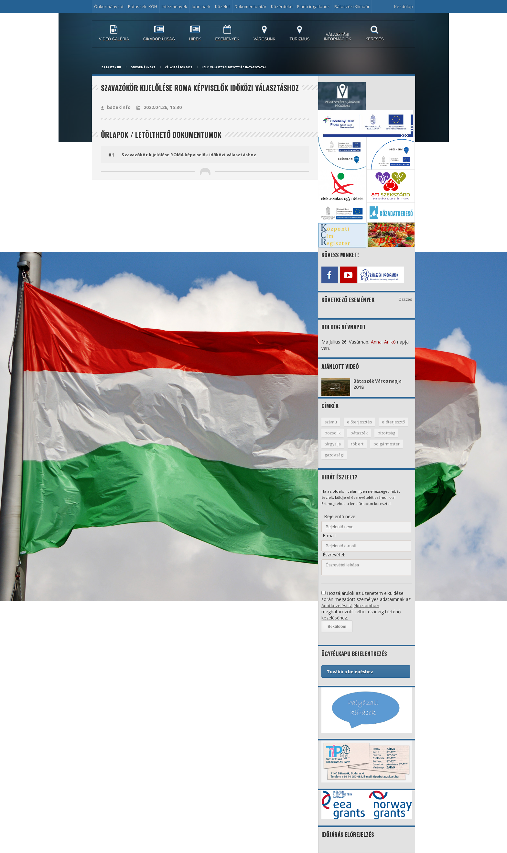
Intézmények (174, 6)
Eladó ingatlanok (313, 6)
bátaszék (394, 432)
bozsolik (366, 432)
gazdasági (371, 455)
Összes (405, 298)
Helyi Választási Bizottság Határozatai (234, 67)
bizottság (334, 443)
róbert (386, 443)
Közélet (222, 6)
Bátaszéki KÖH (142, 6)
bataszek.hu (111, 67)
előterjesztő (336, 432)
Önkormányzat (109, 6)
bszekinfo (115, 107)
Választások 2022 (178, 67)
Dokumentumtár (250, 6)
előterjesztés (361, 421)
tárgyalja (361, 443)
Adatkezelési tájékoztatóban (351, 605)
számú (331, 421)
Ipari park (201, 6)
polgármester (338, 455)
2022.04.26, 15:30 (158, 107)
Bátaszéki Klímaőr (352, 6)
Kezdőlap (403, 6)
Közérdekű (282, 6)
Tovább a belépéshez (350, 671)
